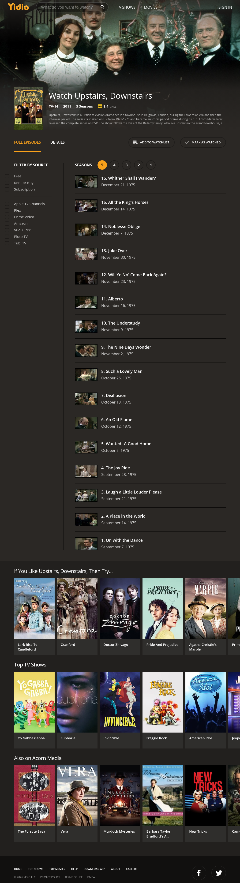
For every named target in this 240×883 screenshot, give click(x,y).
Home (18, 869)
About (115, 869)
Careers (131, 869)
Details (57, 142)
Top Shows (35, 869)
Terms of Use (73, 877)
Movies (151, 7)
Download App (94, 869)
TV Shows (126, 7)
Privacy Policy (50, 877)
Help (74, 869)
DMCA (91, 877)
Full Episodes (27, 142)
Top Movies (57, 869)
